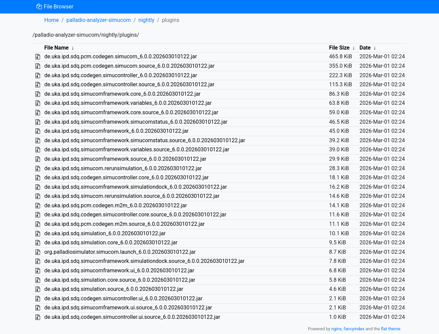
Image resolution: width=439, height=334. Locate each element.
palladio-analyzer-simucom (98, 20)
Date (365, 47)
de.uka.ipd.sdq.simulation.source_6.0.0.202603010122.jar (113, 289)
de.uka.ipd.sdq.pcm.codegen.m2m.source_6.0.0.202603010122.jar (124, 224)
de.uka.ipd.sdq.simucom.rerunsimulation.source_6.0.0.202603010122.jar (131, 196)
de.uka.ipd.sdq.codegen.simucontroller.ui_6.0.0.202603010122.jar (123, 298)
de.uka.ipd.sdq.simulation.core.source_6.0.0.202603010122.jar (119, 280)
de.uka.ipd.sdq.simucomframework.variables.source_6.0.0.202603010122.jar (136, 149)
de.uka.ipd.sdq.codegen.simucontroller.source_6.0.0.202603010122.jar (129, 84)
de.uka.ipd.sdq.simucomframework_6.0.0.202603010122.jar (116, 131)
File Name (56, 47)
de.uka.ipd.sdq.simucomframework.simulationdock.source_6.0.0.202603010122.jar (144, 261)
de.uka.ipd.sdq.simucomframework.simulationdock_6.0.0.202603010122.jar (135, 187)
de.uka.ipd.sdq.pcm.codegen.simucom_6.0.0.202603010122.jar (120, 56)
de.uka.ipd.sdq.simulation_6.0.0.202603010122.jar (104, 233)
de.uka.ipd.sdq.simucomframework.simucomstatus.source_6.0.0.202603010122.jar (144, 140)
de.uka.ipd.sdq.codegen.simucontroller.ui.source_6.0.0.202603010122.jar (132, 317)
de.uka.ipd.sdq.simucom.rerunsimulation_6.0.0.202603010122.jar (122, 168)
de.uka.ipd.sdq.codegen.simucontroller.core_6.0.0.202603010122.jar (126, 177)
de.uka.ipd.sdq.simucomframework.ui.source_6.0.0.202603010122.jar (128, 307)
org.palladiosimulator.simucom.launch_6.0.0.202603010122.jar (119, 252)
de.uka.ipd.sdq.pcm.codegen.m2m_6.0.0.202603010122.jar (115, 205)
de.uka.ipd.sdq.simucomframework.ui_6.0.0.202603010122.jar (119, 270)
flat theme (391, 328)
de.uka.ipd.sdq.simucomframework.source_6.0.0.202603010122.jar (125, 159)
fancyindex (354, 328)
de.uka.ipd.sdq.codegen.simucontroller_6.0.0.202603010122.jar (120, 75)
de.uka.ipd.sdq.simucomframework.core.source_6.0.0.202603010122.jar (131, 112)
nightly (146, 20)
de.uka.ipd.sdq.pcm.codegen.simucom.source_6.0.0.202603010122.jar (129, 66)
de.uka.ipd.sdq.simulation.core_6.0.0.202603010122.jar (110, 242)
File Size (339, 47)
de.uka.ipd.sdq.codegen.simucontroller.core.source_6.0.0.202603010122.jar (135, 214)
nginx (336, 328)
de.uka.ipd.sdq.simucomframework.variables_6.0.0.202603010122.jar (128, 103)
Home (51, 20)
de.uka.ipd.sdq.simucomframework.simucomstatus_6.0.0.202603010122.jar (135, 122)
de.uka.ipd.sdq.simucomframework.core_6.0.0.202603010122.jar (122, 94)
